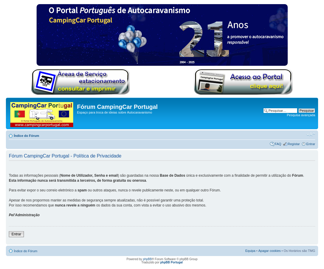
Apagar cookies (269, 250)
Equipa (250, 250)
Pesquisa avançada (301, 115)
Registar (294, 144)
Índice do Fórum (26, 135)
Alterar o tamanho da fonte (311, 134)
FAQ (278, 144)
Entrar (310, 144)
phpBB (147, 259)
